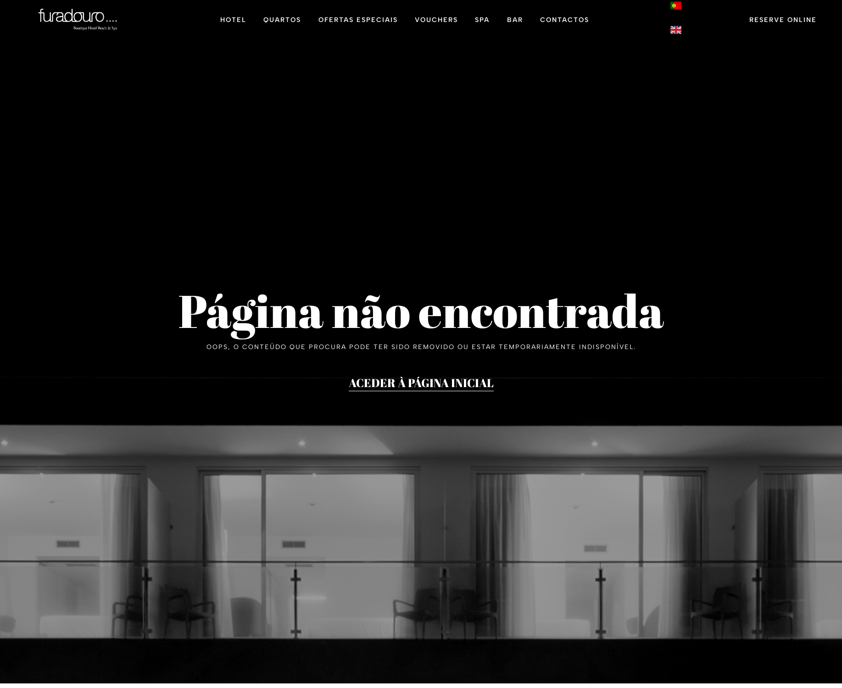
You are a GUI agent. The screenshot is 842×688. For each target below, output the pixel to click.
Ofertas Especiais (358, 21)
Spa (482, 21)
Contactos (564, 21)
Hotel (233, 21)
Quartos (282, 21)
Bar (515, 21)
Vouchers (436, 21)
